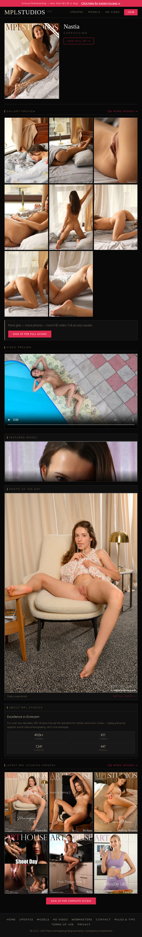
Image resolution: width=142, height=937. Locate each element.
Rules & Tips (125, 919)
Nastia (71, 26)
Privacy (84, 924)
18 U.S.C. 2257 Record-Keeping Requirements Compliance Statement (71, 930)
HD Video (112, 11)
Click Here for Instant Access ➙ (100, 3)
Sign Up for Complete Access (71, 901)
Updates (77, 11)
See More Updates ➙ (122, 111)
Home (11, 919)
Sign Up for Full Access (30, 334)
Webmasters (82, 919)
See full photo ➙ (124, 696)
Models (94, 11)
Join (130, 12)
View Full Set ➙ (78, 41)
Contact (103, 919)
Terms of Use (63, 924)
